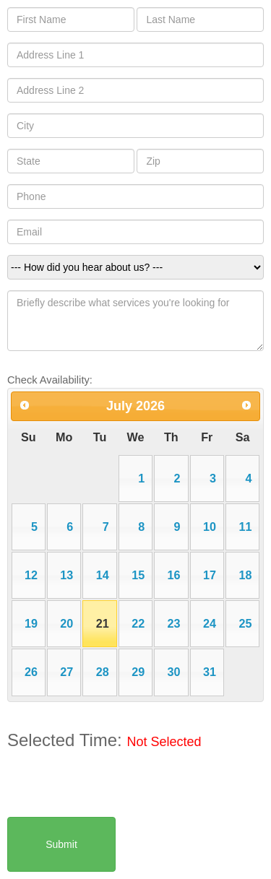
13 (66, 574)
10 (209, 526)
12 (31, 574)
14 (102, 574)
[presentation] (117, 789)
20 (66, 623)
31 (209, 671)
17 (209, 574)
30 (174, 671)
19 (31, 623)
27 (66, 671)
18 (244, 574)
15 (138, 574)
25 (244, 623)
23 (174, 623)
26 (31, 671)
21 (102, 623)
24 (209, 623)
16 (174, 574)
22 (138, 623)
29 (138, 671)
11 (244, 526)
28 (102, 671)
